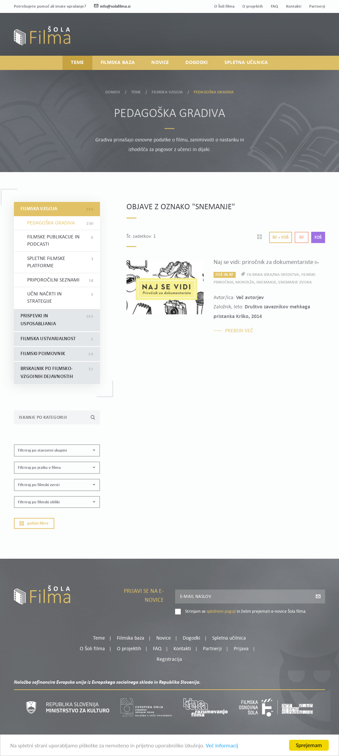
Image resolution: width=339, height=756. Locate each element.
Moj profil (291, 30)
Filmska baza (118, 62)
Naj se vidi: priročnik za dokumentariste (266, 262)
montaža (244, 282)
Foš (318, 237)
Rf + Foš (280, 237)
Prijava (284, 38)
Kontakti (293, 6)
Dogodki (196, 62)
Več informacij (222, 750)
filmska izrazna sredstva (273, 275)
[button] (57, 450)
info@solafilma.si (112, 6)
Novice (160, 62)
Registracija (314, 38)
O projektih (252, 6)
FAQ (274, 6)
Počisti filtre (34, 523)
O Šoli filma (224, 6)
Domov (113, 90)
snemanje (266, 282)
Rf (301, 237)
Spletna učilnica (246, 62)
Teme (77, 62)
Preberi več (239, 331)
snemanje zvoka (295, 282)
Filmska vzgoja (167, 90)
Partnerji (317, 6)
